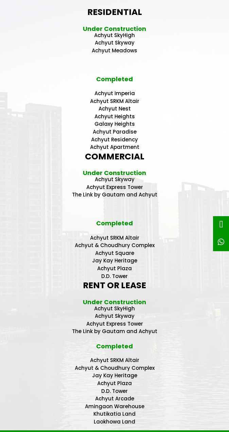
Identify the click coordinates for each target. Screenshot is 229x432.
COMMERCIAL (114, 156)
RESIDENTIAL (114, 12)
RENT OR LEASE (114, 285)
